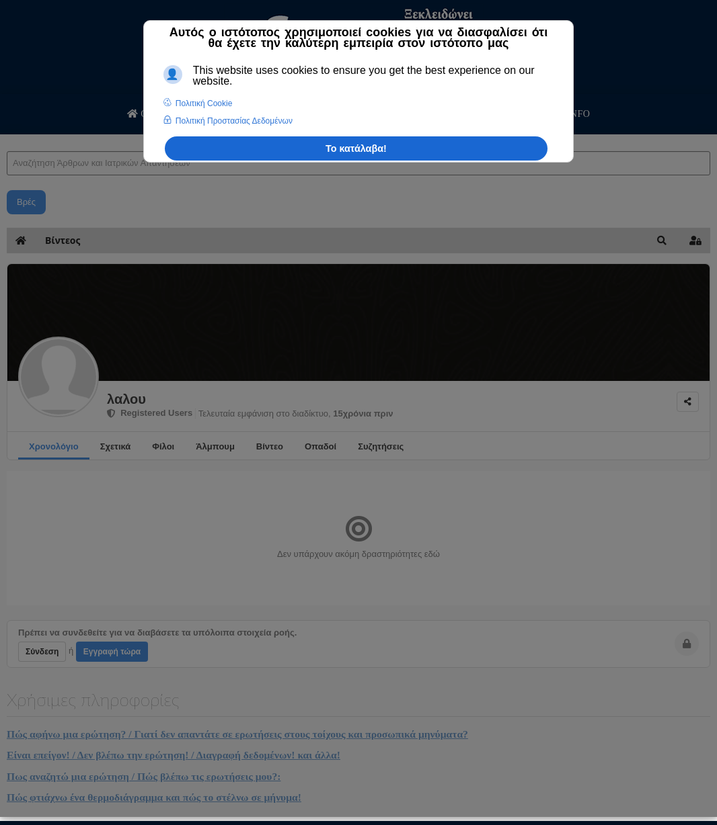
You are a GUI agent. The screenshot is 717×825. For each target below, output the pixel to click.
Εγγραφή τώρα (112, 651)
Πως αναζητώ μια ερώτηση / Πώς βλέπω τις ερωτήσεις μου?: (143, 776)
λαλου (126, 399)
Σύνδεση (42, 651)
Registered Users (149, 413)
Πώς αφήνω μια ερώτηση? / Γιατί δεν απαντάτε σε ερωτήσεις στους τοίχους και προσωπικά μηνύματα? (237, 734)
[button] (661, 240)
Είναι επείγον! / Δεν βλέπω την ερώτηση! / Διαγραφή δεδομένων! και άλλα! (173, 755)
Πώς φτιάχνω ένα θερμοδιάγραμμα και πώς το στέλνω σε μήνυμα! (154, 797)
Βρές (26, 202)
